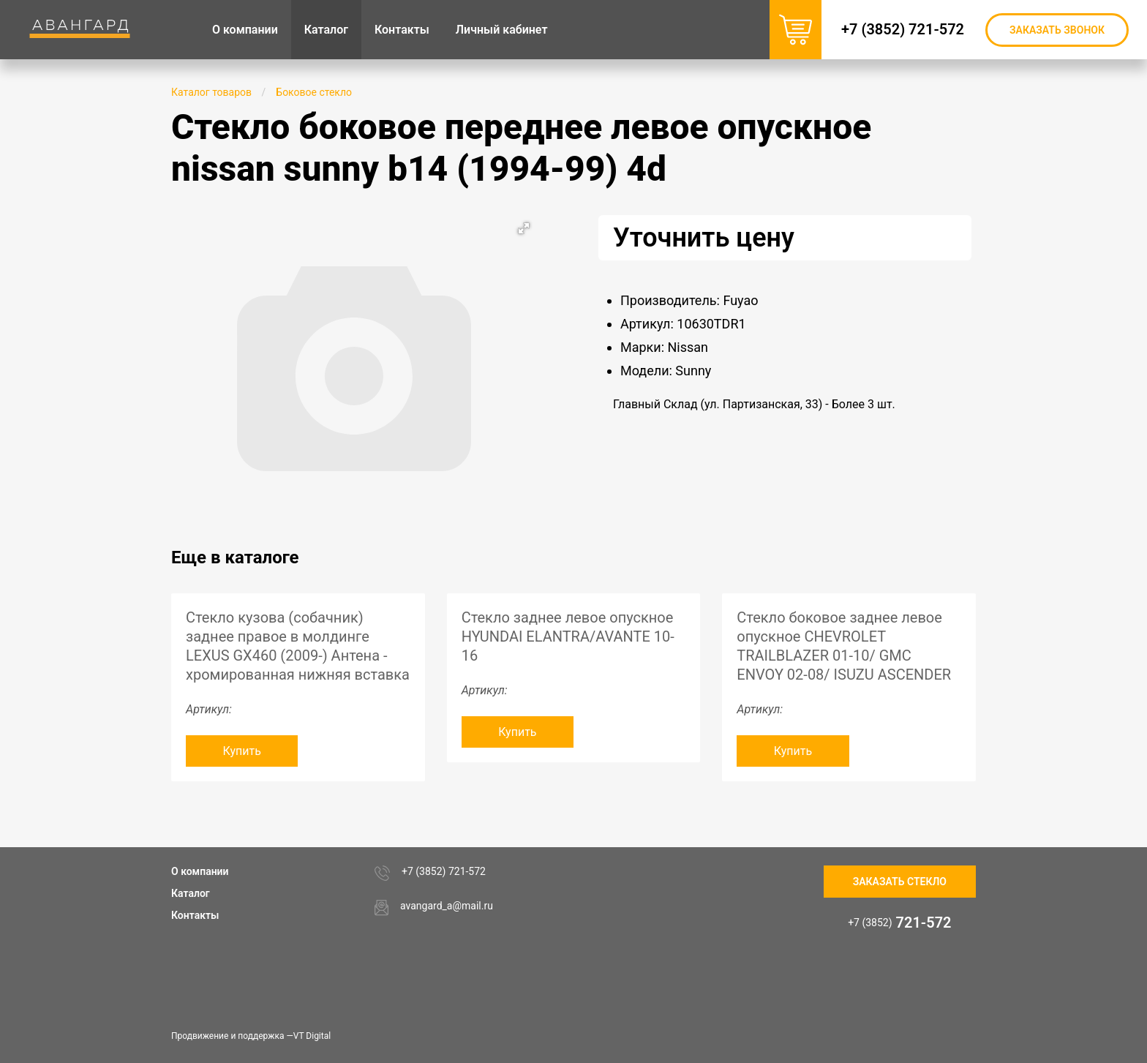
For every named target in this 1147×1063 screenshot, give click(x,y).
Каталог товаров (211, 92)
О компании (200, 871)
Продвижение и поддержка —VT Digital (251, 1036)
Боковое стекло (314, 92)
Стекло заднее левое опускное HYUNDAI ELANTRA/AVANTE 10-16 (568, 636)
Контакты (195, 915)
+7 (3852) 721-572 (902, 29)
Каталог (190, 893)
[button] (523, 228)
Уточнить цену (703, 237)
